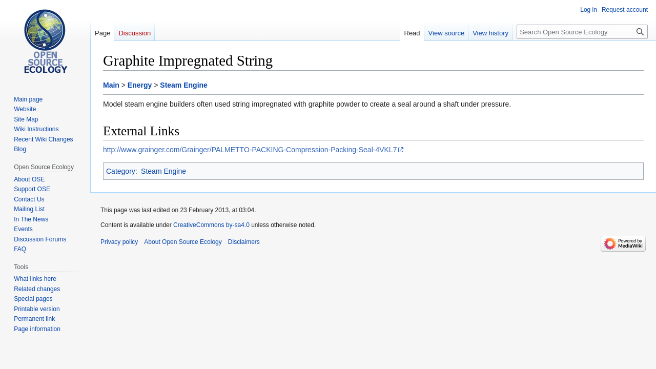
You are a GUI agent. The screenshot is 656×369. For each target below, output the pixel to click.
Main (111, 85)
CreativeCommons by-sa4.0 (211, 225)
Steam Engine (184, 85)
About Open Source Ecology (182, 241)
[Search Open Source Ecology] (582, 32)
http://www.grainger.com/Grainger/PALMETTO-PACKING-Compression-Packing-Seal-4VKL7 (250, 150)
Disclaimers (244, 241)
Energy (140, 85)
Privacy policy (119, 241)
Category (120, 171)
